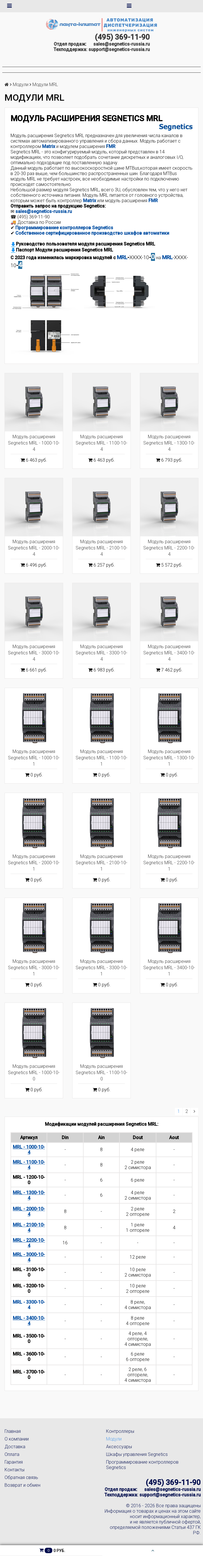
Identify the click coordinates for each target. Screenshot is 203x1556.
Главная (13, 1431)
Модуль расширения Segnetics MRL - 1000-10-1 (34, 758)
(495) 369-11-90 (122, 37)
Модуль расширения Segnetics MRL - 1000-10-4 (34, 443)
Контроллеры (120, 1431)
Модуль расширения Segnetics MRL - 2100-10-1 (101, 863)
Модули (20, 84)
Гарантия (14, 1462)
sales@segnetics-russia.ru (121, 44)
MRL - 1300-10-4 (29, 1195)
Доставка (15, 1446)
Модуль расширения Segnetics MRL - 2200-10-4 (169, 548)
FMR (110, 146)
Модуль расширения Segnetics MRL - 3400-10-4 (169, 653)
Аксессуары (119, 1446)
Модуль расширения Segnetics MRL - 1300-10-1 (169, 758)
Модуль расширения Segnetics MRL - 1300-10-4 (169, 443)
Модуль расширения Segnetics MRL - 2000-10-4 (34, 548)
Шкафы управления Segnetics (137, 1454)
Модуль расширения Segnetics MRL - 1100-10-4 (101, 443)
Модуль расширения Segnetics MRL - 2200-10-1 (169, 863)
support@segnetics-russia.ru (119, 49)
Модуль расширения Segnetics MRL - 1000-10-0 (34, 1073)
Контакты (14, 1469)
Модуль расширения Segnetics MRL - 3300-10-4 (101, 653)
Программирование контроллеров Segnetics (64, 227)
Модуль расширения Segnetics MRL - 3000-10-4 (34, 653)
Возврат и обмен (22, 1485)
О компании (17, 1439)
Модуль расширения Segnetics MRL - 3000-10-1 (34, 968)
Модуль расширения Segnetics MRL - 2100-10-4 (101, 548)
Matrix (89, 200)
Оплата (12, 1454)
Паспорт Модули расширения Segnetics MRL (62, 250)
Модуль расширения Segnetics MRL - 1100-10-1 (101, 758)
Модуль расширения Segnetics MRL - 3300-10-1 (101, 968)
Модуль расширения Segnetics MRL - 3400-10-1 (169, 968)
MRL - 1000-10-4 (29, 1149)
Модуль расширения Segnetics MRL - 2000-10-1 (34, 863)
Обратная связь (21, 1477)
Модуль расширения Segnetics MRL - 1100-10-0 (101, 1073)
